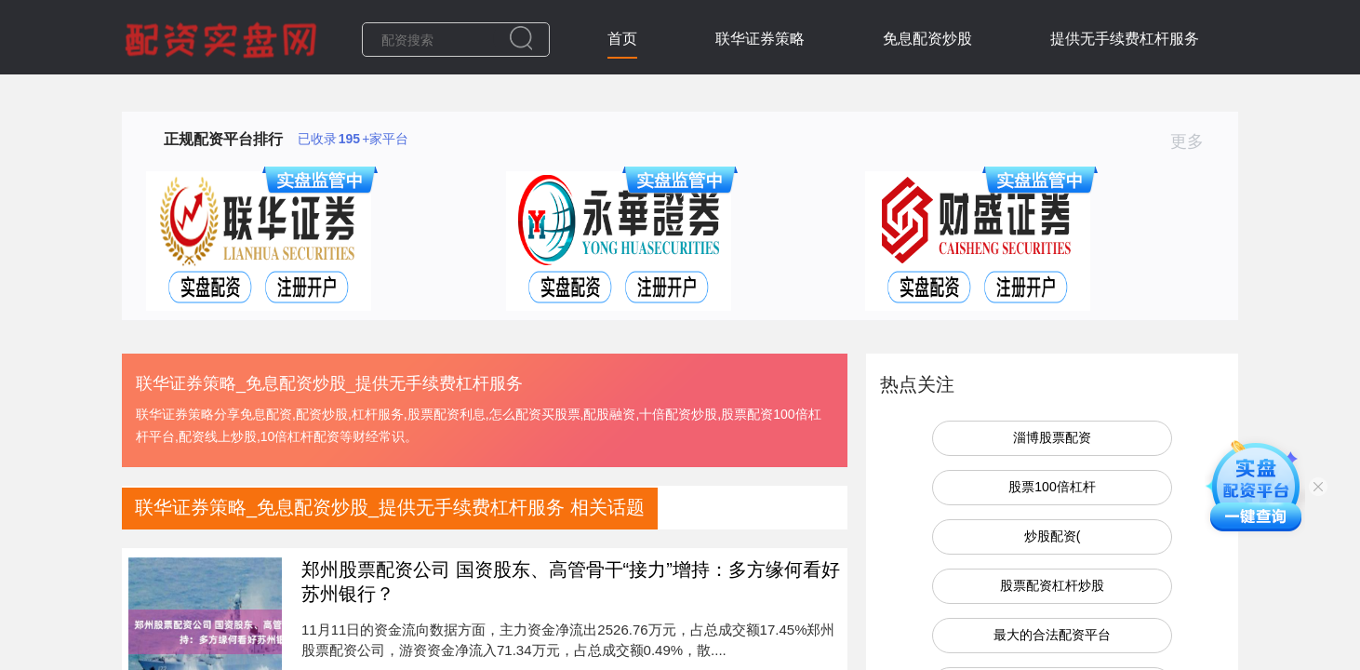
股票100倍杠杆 (1051, 486)
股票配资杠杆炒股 (1052, 585)
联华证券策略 (760, 39)
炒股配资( (1052, 536)
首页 (622, 39)
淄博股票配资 (1052, 437)
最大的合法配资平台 (1052, 634)
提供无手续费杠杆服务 (1124, 39)
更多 (1195, 141)
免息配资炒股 (927, 39)
